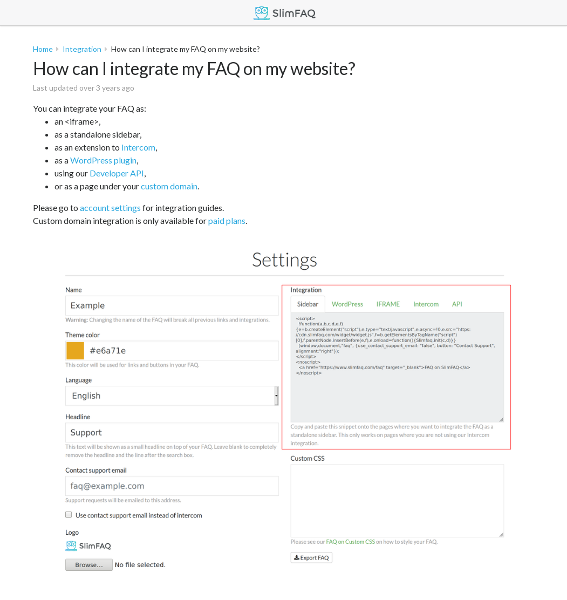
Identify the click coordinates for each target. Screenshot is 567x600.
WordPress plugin (103, 160)
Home (43, 48)
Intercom (138, 147)
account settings (110, 207)
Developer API (117, 173)
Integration (82, 48)
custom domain (169, 186)
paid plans (226, 220)
